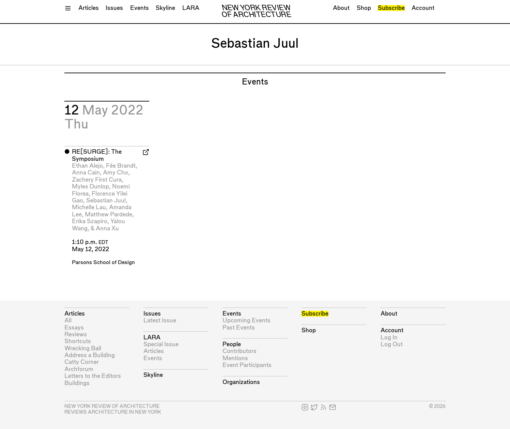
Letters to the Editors (92, 376)
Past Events (238, 328)
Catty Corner (81, 362)
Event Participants (247, 365)
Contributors (239, 351)
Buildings (77, 383)
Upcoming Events (246, 320)
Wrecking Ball (82, 348)
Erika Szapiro (89, 221)
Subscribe (391, 8)
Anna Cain (86, 172)
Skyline (165, 8)
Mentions (235, 358)
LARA (190, 8)
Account (423, 8)
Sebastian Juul (106, 200)
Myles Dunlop (90, 186)
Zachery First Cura (97, 180)
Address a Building (89, 355)
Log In (389, 337)
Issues (114, 8)
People (231, 344)
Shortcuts (77, 341)
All (68, 320)
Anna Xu (107, 228)
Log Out (392, 344)
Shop (364, 8)
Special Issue (161, 344)
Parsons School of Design (103, 262)
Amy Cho (115, 172)
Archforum (78, 369)
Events (139, 8)
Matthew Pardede (108, 214)
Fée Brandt (121, 166)
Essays (74, 328)
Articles (88, 8)
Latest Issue (159, 320)
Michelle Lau (89, 207)
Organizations (241, 382)
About (341, 8)
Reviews (75, 334)
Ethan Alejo (87, 166)
